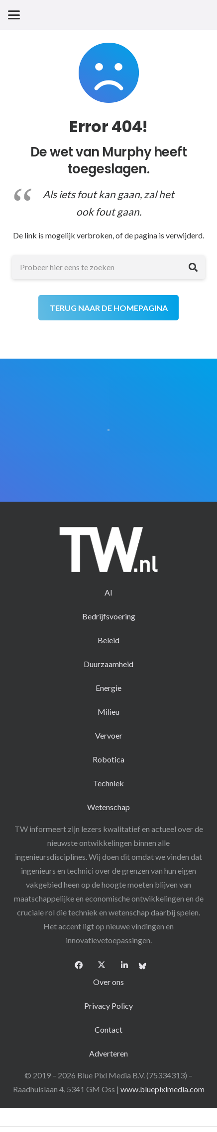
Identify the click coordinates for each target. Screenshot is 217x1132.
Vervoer (108, 735)
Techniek (108, 783)
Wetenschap (108, 807)
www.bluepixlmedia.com (162, 1089)
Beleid (108, 640)
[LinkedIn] (124, 965)
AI (108, 592)
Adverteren (108, 1053)
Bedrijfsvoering (108, 616)
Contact (108, 1029)
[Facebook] (79, 965)
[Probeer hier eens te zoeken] (108, 267)
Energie (108, 687)
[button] (13, 15)
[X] (101, 965)
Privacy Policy (108, 1005)
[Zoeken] (193, 267)
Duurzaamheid (108, 664)
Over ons (108, 981)
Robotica (108, 759)
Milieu (108, 711)
